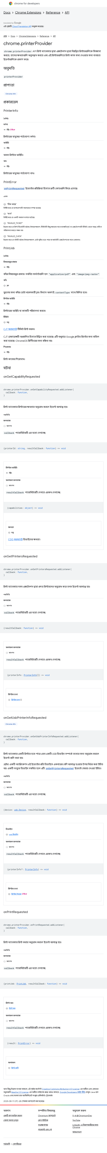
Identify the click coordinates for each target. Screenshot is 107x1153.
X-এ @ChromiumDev (82, 1115)
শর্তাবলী (6, 1144)
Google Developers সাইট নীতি (72, 1092)
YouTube (76, 1120)
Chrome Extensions (28, 12)
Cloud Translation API (21, 26)
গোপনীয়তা (17, 1144)
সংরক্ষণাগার (43, 1125)
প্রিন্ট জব (12, 1008)
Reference (53, 12)
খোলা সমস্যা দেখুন (10, 1120)
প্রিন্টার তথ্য (15, 700)
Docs (6, 12)
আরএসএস (76, 1132)
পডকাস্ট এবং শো (45, 1129)
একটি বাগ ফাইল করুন (12, 1115)
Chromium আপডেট (47, 1115)
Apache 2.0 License (19, 1092)
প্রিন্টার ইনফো (16, 894)
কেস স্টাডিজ (43, 1120)
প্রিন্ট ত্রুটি (15, 1068)
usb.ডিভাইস (13, 834)
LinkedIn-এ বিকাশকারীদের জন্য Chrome (85, 1126)
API (67, 12)
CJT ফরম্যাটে (10, 329)
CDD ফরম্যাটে (15, 539)
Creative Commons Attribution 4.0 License (60, 1089)
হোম (5, 36)
